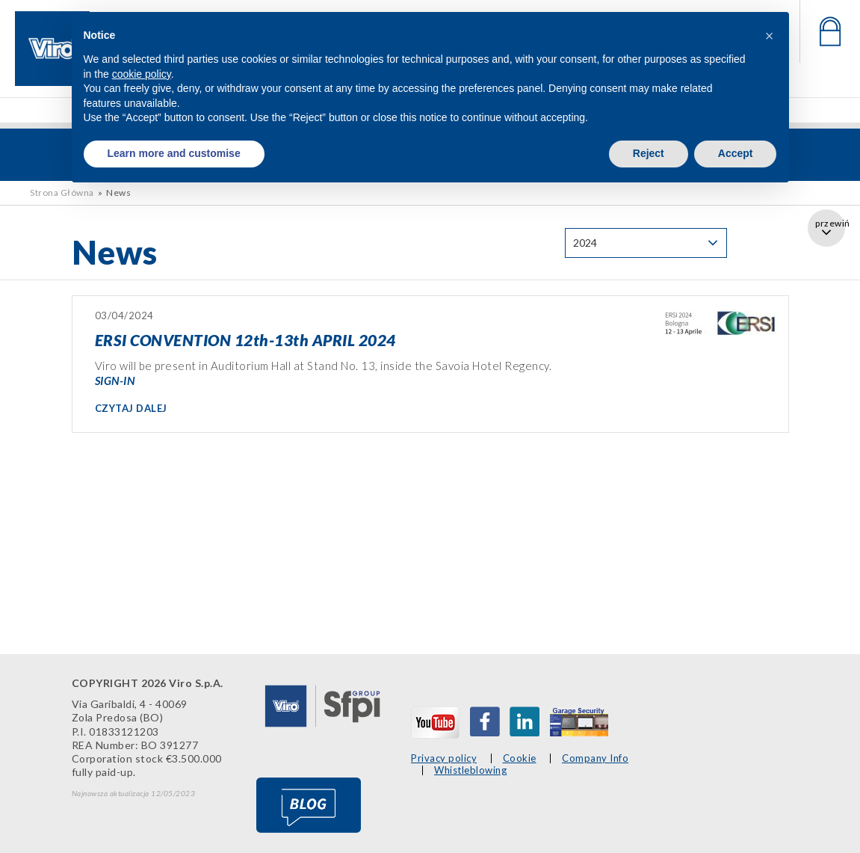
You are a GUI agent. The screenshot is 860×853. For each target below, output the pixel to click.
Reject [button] (648, 153)
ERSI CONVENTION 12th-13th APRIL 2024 (245, 339)
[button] (770, 36)
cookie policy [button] (141, 74)
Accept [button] (735, 153)
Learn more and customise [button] (174, 153)
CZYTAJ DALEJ (131, 408)
